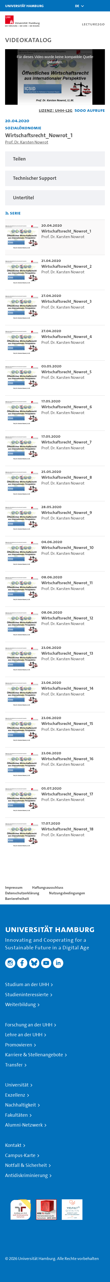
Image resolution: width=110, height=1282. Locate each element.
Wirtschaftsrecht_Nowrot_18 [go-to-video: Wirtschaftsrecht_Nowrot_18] (67, 829)
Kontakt (13, 1145)
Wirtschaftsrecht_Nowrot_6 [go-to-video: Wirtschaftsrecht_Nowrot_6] (66, 406)
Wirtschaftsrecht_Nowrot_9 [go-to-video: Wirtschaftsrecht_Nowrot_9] (66, 512)
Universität (17, 1085)
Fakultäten (16, 1115)
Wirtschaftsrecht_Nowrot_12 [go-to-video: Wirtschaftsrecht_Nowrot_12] (67, 618)
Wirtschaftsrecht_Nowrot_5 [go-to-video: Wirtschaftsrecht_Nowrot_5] (66, 372)
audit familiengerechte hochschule (20, 1208)
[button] (77, 6)
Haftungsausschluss (47, 887)
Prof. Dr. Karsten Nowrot (26, 142)
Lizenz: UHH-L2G (55, 110)
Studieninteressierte (26, 994)
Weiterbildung (20, 1004)
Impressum (13, 887)
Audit (41, 1202)
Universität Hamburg (24, 5)
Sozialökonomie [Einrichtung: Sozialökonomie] (23, 127)
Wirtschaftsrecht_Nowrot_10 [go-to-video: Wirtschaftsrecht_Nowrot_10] (67, 547)
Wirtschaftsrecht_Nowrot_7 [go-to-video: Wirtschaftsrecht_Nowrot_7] (66, 442)
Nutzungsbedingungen (67, 893)
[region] (55, 159)
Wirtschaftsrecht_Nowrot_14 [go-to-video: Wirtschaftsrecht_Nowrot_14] (67, 688)
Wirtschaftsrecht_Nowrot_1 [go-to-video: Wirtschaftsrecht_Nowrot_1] (66, 231)
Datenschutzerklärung (22, 893)
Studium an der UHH (27, 984)
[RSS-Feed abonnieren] (7, 213)
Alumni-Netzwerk (24, 1125)
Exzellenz (15, 1095)
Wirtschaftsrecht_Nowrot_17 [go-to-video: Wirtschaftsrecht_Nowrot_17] (67, 794)
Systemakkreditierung (20, 1222)
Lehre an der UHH (23, 1034)
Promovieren (18, 1045)
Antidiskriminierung (26, 1175)
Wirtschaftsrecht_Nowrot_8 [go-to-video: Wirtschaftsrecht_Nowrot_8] (66, 477)
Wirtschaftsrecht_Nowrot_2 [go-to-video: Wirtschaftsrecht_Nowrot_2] (66, 266)
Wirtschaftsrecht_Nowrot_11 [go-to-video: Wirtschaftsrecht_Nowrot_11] (67, 582)
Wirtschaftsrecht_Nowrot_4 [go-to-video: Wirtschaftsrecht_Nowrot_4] (66, 336)
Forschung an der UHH (28, 1025)
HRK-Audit (71, 1202)
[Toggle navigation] (103, 5)
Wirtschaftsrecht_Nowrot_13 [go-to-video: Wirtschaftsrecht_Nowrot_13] (67, 653)
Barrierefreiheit (17, 898)
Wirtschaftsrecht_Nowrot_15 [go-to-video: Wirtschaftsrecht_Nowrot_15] (67, 723)
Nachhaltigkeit (20, 1105)
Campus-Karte (20, 1155)
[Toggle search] (90, 5)
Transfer (14, 1065)
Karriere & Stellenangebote (34, 1055)
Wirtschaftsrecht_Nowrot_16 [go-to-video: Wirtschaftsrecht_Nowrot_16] (67, 758)
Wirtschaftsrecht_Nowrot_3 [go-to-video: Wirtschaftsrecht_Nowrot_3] (66, 301)
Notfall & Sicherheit (26, 1165)
